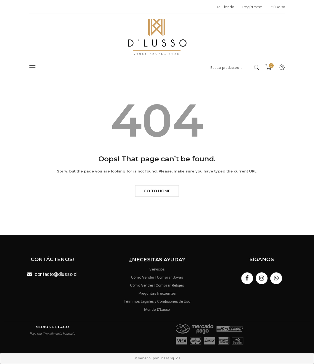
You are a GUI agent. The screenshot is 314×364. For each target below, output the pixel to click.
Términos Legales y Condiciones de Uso (157, 300)
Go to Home (157, 191)
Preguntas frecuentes (157, 293)
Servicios (157, 271)
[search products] (256, 67)
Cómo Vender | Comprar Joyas (157, 278)
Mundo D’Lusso (157, 308)
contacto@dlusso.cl (56, 273)
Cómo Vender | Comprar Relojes (157, 285)
